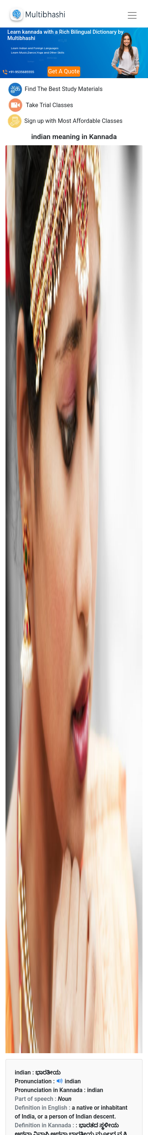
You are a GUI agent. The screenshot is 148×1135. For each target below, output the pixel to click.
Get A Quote (64, 71)
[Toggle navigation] (132, 15)
